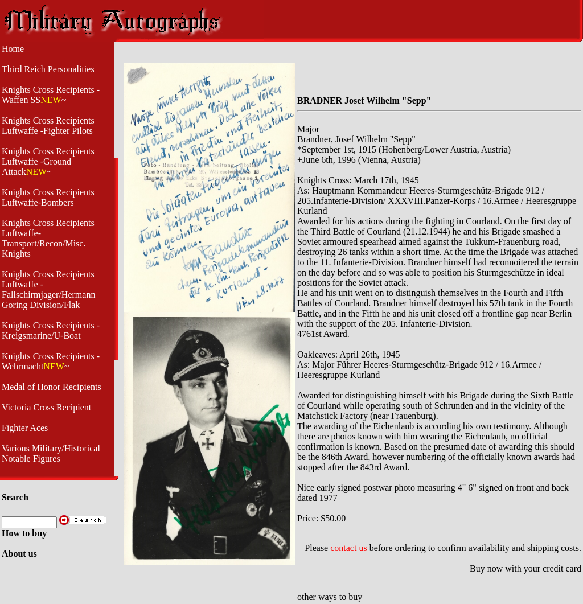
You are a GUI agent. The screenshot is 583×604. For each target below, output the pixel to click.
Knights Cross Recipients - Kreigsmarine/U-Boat (51, 330)
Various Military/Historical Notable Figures (51, 453)
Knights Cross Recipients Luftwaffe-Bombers (48, 197)
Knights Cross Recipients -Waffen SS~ (51, 95)
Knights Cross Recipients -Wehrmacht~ (51, 361)
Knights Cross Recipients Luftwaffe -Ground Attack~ (48, 161)
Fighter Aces (25, 428)
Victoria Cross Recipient (46, 407)
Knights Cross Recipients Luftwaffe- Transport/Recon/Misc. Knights (48, 238)
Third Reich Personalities (48, 69)
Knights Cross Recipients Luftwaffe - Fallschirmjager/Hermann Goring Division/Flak (48, 289)
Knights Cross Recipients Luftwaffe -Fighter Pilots (48, 125)
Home (13, 49)
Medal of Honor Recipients (51, 387)
